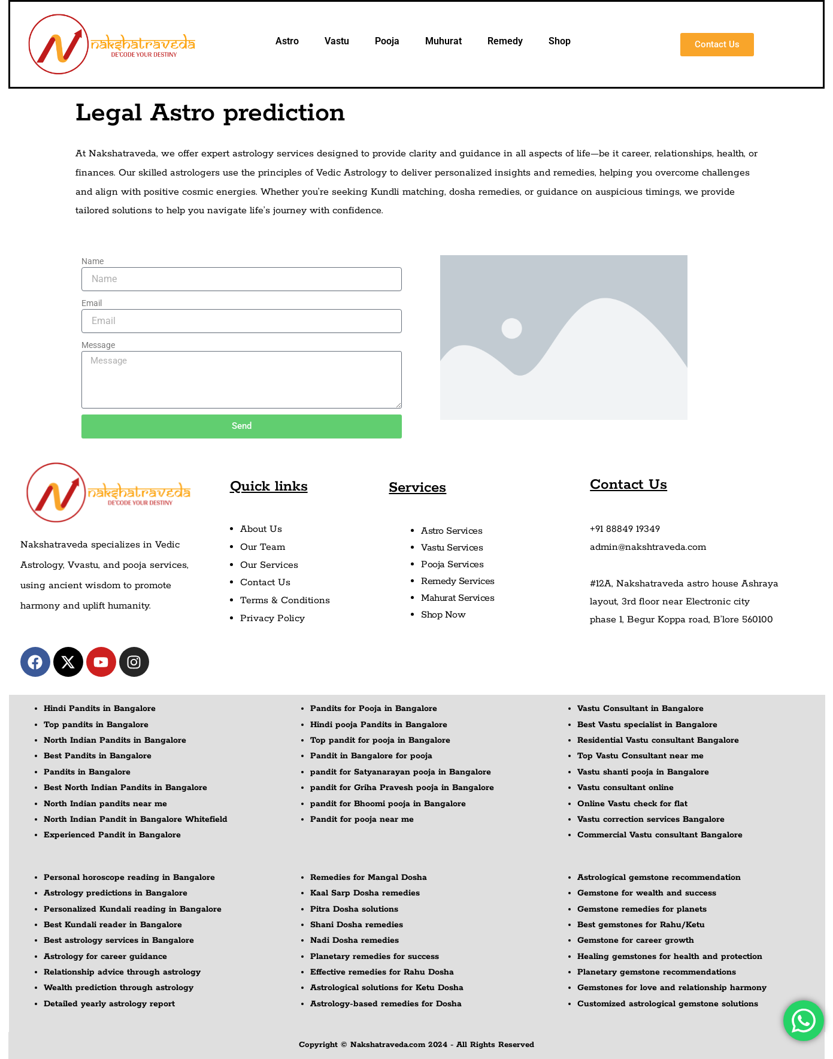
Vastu (337, 41)
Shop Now (443, 615)
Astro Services (451, 531)
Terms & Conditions (285, 600)
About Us (261, 529)
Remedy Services (458, 581)
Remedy (505, 41)
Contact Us (265, 582)
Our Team (262, 547)
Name (92, 261)
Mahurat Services (457, 598)
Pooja (387, 41)
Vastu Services (452, 547)
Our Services (269, 565)
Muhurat (443, 41)
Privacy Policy (272, 618)
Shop (560, 41)
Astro (287, 41)
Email (91, 303)
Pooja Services (452, 564)
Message (98, 345)
